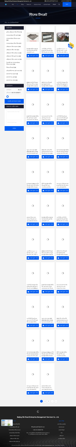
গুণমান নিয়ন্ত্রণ (61, 430)
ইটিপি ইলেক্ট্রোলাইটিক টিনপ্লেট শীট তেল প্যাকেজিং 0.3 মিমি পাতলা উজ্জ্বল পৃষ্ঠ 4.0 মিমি (47, 187)
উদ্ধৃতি (66, 4)
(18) (13, 59)
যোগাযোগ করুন (45, 4)
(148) (13, 35)
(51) (12, 49)
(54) (13, 39)
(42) (11, 77)
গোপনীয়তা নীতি (61, 438)
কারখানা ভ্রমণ (61, 427)
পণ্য (16, 4)
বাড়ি (11, 4)
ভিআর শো (27, 4)
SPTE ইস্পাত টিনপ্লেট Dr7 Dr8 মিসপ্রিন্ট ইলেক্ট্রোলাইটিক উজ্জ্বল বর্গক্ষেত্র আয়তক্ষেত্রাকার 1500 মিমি (47, 86)
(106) (13, 46)
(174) (14, 32)
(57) (13, 43)
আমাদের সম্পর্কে (36, 4)
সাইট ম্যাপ (61, 435)
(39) (11, 67)
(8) (12, 74)
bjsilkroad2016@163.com (51, 1)
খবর (61, 432)
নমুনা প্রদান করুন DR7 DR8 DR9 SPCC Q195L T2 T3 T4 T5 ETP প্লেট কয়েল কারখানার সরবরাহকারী (32, 153)
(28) (13, 56)
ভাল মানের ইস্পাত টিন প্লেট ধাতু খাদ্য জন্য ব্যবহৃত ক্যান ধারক (47, 118)
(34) (13, 53)
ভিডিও (21, 4)
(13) (14, 70)
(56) (13, 63)
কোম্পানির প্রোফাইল (61, 424)
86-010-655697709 (66, 1)
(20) (11, 80)
